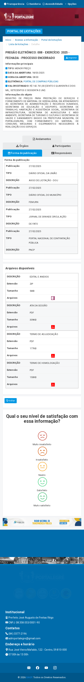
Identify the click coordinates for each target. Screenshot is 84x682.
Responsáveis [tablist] (61, 153)
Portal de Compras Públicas (41, 81)
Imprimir (71, 58)
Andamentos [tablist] (42, 139)
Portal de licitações (51, 39)
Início (8, 39)
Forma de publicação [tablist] (22, 153)
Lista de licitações (18, 44)
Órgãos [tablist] (22, 146)
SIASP (29, 677)
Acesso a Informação (26, 39)
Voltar (10, 400)
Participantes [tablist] (61, 146)
